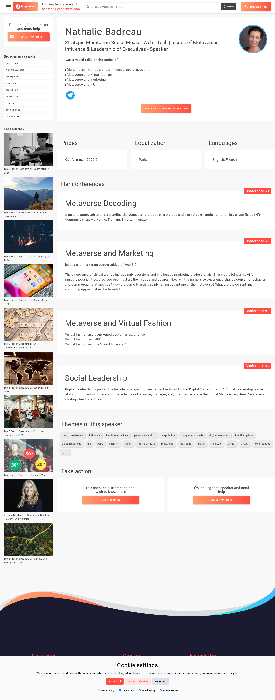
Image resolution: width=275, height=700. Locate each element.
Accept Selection (138, 681)
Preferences (169, 690)
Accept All (115, 681)
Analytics (126, 690)
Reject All (160, 681)
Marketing (147, 690)
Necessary (106, 690)
